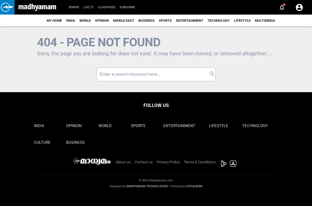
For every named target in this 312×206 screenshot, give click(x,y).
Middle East (123, 21)
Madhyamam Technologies (147, 186)
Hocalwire (194, 186)
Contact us (144, 162)
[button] (7, 7)
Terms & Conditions (200, 162)
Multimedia (265, 21)
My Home (54, 21)
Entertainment (189, 21)
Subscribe (127, 7)
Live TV (88, 7)
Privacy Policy (168, 162)
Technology (218, 21)
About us (123, 162)
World (85, 21)
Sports (165, 21)
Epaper (74, 7)
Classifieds (106, 7)
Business (146, 21)
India (70, 21)
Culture (42, 142)
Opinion (102, 21)
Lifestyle (242, 21)
